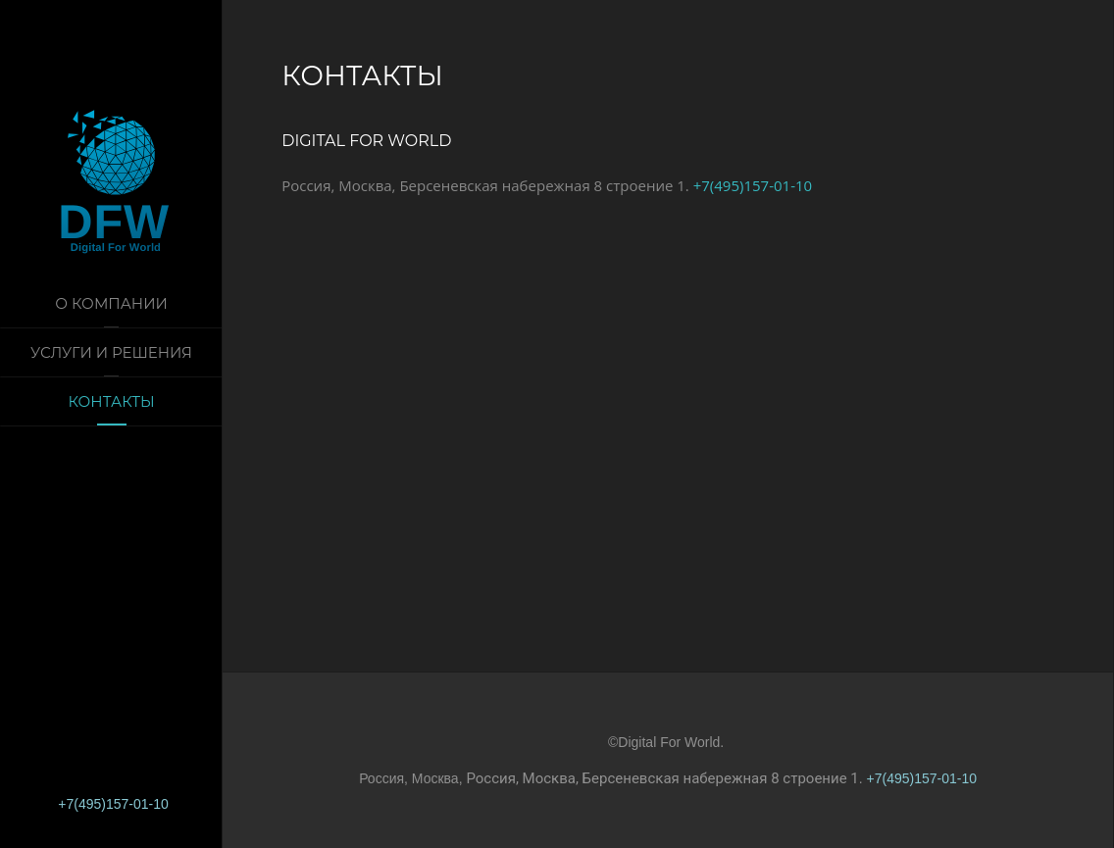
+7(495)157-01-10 (113, 804)
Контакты (111, 401)
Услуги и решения (111, 352)
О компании (111, 303)
